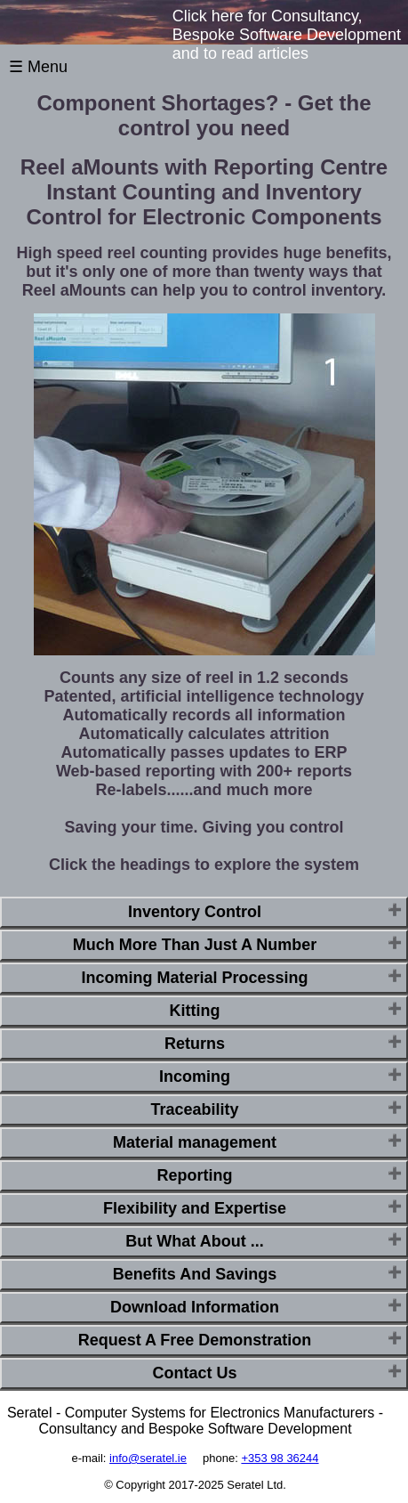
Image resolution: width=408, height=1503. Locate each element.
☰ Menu (38, 67)
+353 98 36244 (279, 1458)
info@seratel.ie (148, 1458)
